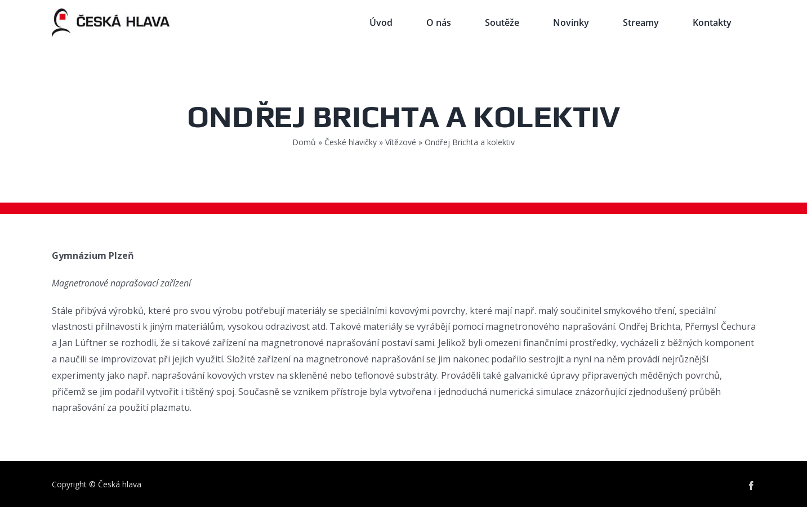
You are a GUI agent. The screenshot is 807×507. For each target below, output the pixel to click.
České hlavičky (350, 142)
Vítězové (400, 142)
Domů (304, 142)
